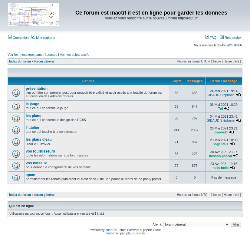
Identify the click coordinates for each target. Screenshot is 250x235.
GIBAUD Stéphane (221, 95)
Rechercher (231, 37)
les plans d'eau (39, 139)
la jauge (32, 104)
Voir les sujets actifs (74, 54)
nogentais (221, 144)
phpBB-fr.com (136, 233)
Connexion (18, 37)
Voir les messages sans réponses (32, 54)
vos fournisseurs (40, 151)
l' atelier (32, 128)
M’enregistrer (43, 37)
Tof (220, 108)
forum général (44, 61)
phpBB (109, 230)
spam (30, 175)
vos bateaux (36, 163)
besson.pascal (220, 156)
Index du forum (20, 61)
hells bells (220, 168)
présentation (37, 88)
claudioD (221, 132)
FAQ (210, 37)
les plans (33, 116)
